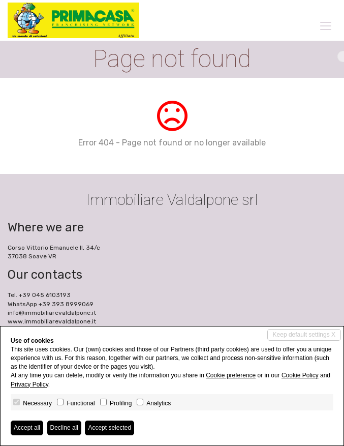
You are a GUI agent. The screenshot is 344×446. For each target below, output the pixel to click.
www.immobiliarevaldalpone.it (52, 321)
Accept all (27, 427)
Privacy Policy (29, 384)
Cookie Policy (300, 375)
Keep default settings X (304, 334)
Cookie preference (231, 375)
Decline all (64, 427)
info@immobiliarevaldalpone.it (52, 312)
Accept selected (109, 427)
